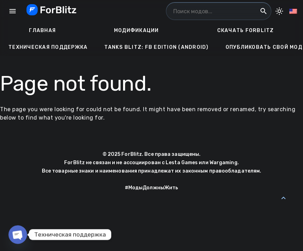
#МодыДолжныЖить (152, 188)
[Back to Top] (283, 198)
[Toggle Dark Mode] (279, 11)
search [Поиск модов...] (263, 11)
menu (12, 11)
